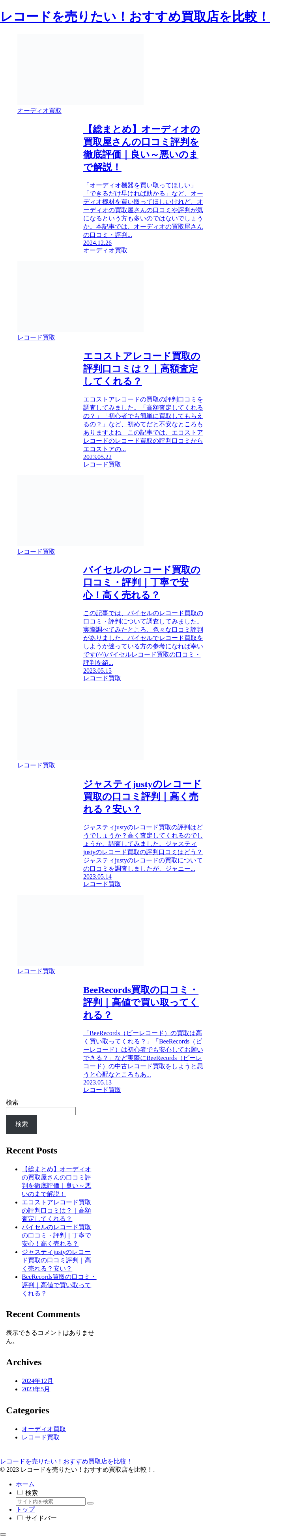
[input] (51, 1501)
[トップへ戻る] (3, 1534)
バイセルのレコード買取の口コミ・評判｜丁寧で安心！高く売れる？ (56, 1235)
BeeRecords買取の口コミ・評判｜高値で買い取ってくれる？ (59, 1285)
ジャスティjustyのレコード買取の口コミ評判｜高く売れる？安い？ (56, 1260)
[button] (90, 1503)
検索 (12, 1102)
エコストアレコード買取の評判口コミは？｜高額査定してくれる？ (56, 1210)
